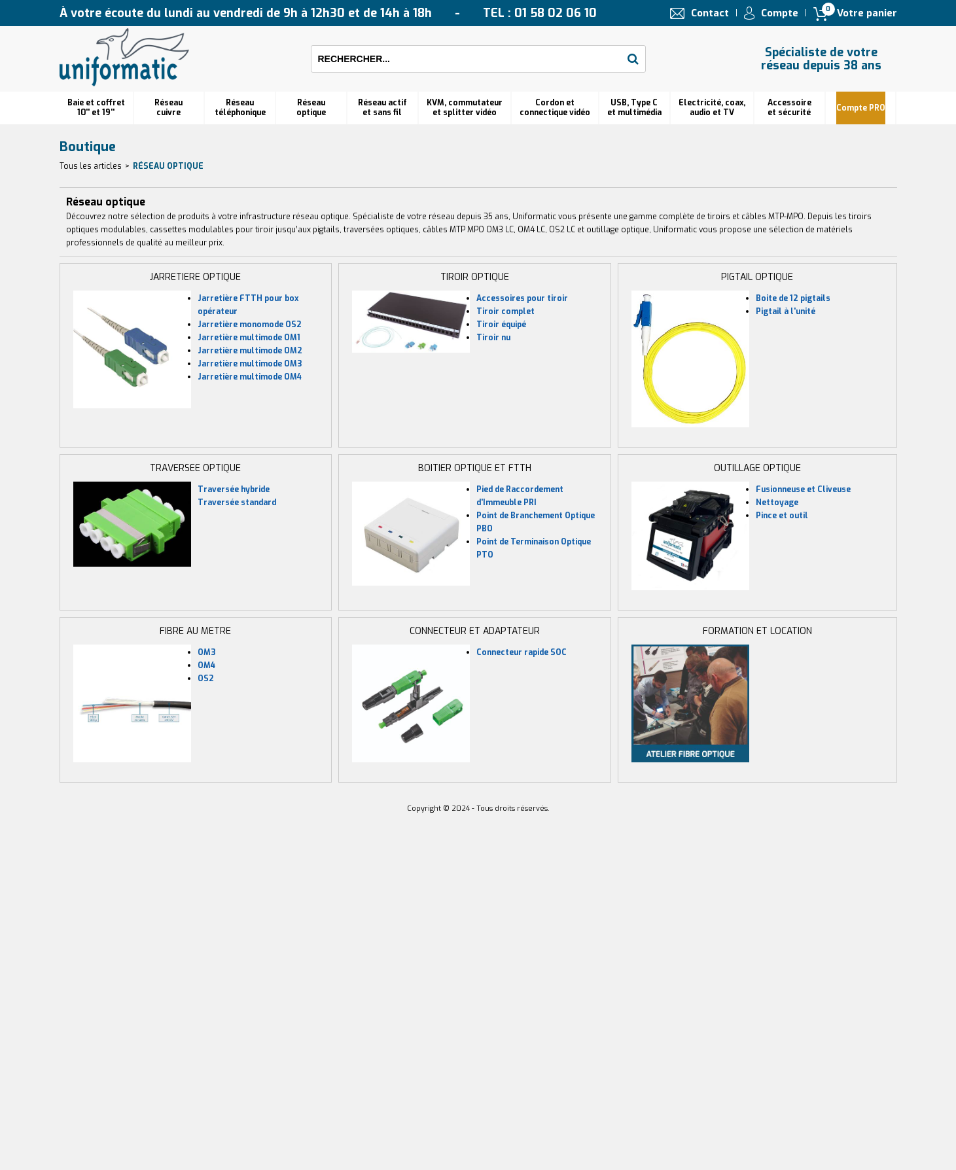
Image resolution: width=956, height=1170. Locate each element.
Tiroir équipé (501, 324)
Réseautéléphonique (240, 108)
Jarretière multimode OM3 (250, 364)
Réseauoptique (311, 108)
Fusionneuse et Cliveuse (803, 489)
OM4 (206, 665)
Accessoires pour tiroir (522, 298)
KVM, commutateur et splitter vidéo (465, 108)
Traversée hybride (234, 489)
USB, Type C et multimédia (634, 108)
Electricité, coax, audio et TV (712, 108)
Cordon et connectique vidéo (555, 108)
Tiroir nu (493, 337)
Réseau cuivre (168, 108)
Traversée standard (237, 502)
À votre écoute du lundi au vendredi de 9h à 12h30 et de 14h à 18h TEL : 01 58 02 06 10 (328, 13)
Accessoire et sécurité (789, 108)
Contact (710, 13)
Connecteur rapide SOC (521, 652)
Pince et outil (782, 515)
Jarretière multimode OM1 (249, 337)
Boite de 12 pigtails (793, 298)
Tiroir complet (505, 311)
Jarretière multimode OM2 (250, 351)
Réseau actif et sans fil (382, 108)
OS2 (206, 678)
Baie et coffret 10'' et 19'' (96, 108)
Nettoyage (777, 502)
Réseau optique (168, 166)
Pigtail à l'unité (785, 311)
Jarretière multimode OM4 (250, 377)
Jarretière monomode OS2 (250, 324)
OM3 (206, 652)
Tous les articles (91, 166)
